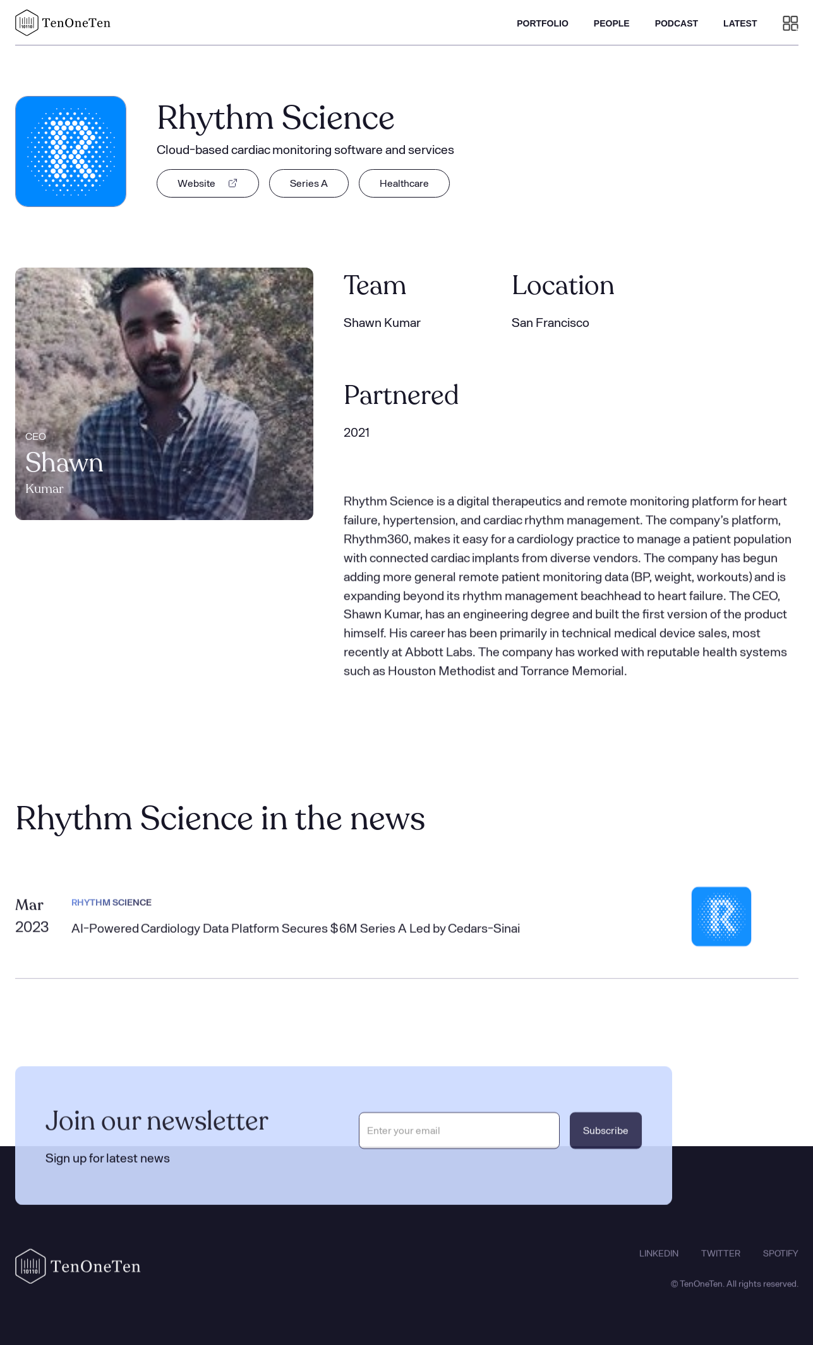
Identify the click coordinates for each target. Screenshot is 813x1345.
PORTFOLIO (543, 23)
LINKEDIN (658, 1262)
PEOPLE (612, 23)
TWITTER (720, 1262)
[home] (63, 22)
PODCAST (676, 23)
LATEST (740, 23)
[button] (790, 22)
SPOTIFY (780, 1262)
